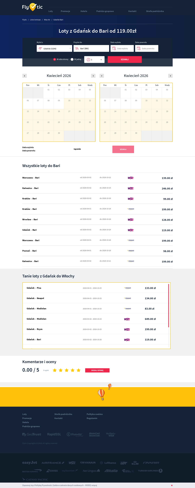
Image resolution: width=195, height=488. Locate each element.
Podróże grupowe (105, 11)
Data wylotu (115, 42)
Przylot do (78, 42)
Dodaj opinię (97, 370)
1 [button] (91, 59)
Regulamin (92, 418)
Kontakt (132, 11)
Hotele (84, 11)
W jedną (76, 59)
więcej (94, 485)
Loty (50, 11)
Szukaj (125, 59)
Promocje (65, 11)
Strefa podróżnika (155, 11)
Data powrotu (141, 42)
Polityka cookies (95, 414)
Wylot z (40, 42)
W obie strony (60, 59)
